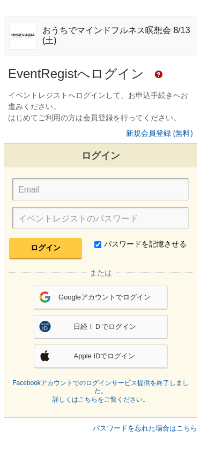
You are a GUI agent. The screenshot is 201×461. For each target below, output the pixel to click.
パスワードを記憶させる (140, 244)
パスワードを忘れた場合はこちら (145, 428)
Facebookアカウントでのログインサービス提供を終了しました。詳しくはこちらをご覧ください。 (100, 391)
